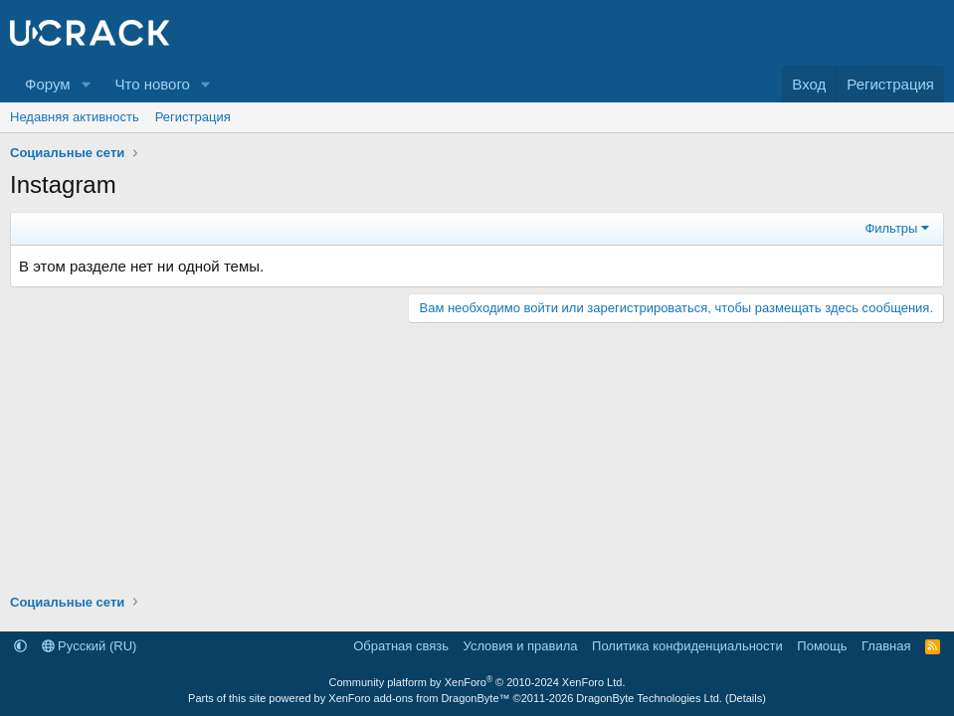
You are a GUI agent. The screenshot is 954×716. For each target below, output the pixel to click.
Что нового (151, 84)
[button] (85, 84)
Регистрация (193, 116)
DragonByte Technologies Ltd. (649, 698)
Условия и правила (521, 645)
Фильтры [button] (890, 228)
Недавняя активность (74, 116)
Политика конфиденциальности (687, 645)
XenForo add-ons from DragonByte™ (418, 698)
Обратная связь (401, 645)
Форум (48, 84)
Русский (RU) (89, 645)
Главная (885, 645)
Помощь (822, 645)
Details (746, 698)
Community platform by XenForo (477, 682)
